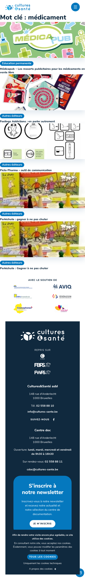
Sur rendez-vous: (43, 461)
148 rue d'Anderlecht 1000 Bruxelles (42, 396)
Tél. (42, 406)
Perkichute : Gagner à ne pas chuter (24, 268)
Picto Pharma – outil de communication (26, 170)
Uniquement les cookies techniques (42, 563)
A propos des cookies (41, 569)
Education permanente (16, 63)
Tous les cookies (42, 557)
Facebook (54, 419)
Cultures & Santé (42, 335)
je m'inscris (42, 524)
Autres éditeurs (12, 116)
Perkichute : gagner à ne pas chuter (24, 219)
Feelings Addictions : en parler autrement (27, 121)
